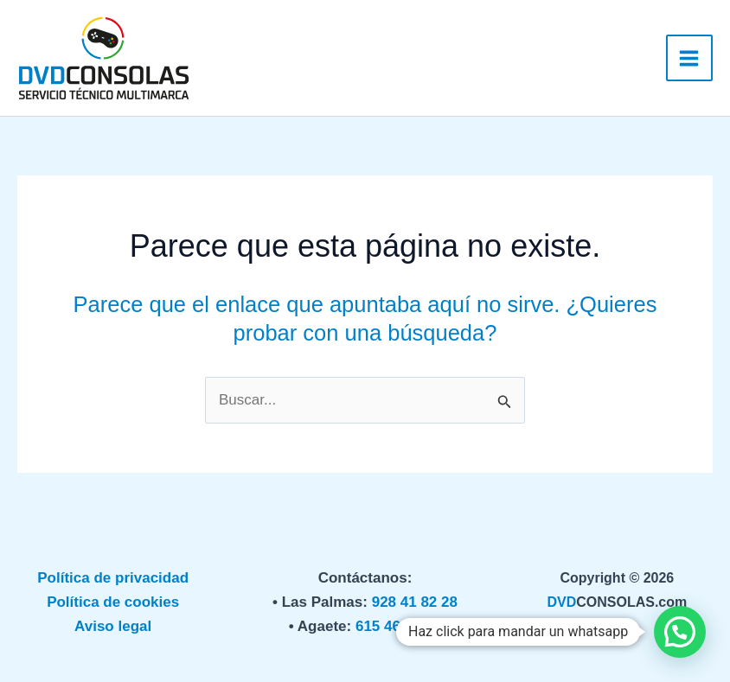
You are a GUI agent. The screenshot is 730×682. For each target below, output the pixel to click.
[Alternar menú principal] (690, 58)
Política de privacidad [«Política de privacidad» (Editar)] (113, 578)
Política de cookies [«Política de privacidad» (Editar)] (113, 602)
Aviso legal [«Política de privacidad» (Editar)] (112, 626)
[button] (680, 632)
